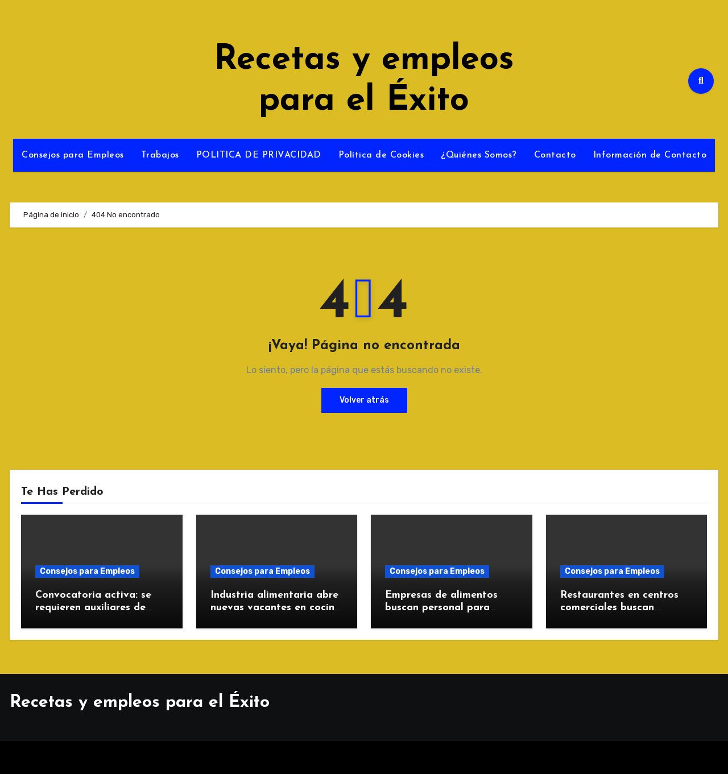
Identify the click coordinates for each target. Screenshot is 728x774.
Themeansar (457, 757)
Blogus (397, 757)
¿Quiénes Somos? (479, 155)
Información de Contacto (650, 155)
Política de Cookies (381, 155)
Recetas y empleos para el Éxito (140, 702)
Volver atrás (364, 400)
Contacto (555, 155)
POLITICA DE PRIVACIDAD (258, 155)
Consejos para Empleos (73, 155)
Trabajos (160, 155)
